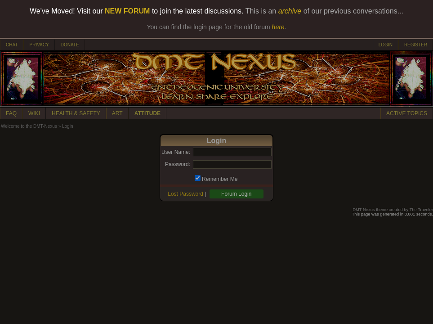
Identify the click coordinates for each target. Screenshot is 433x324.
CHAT (12, 44)
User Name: (175, 152)
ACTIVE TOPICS (406, 113)
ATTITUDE (147, 113)
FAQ (11, 113)
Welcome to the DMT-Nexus (29, 126)
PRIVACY (39, 44)
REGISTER (415, 44)
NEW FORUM (127, 11)
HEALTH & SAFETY (76, 113)
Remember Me (219, 179)
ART (117, 113)
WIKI (34, 113)
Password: (177, 164)
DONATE (70, 44)
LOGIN (386, 44)
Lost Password (185, 194)
